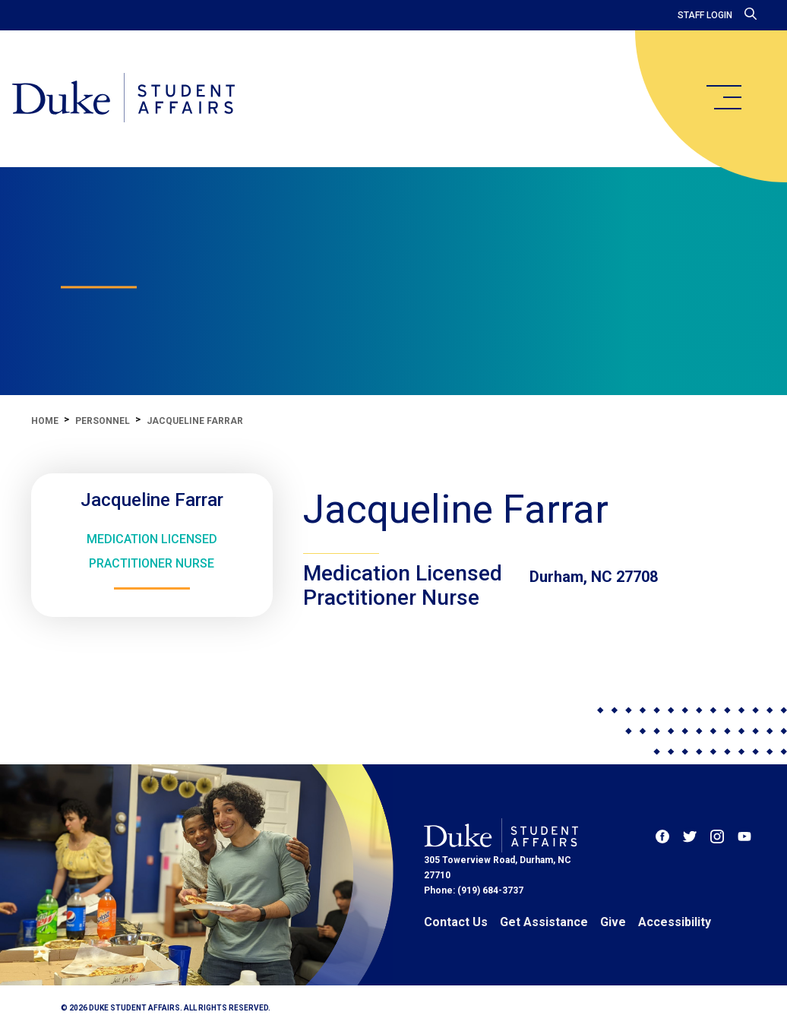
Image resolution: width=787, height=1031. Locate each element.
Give (613, 922)
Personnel (102, 421)
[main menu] (723, 97)
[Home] (123, 99)
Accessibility (674, 922)
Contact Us (456, 922)
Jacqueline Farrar (195, 421)
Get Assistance (544, 922)
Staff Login (705, 15)
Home (44, 421)
